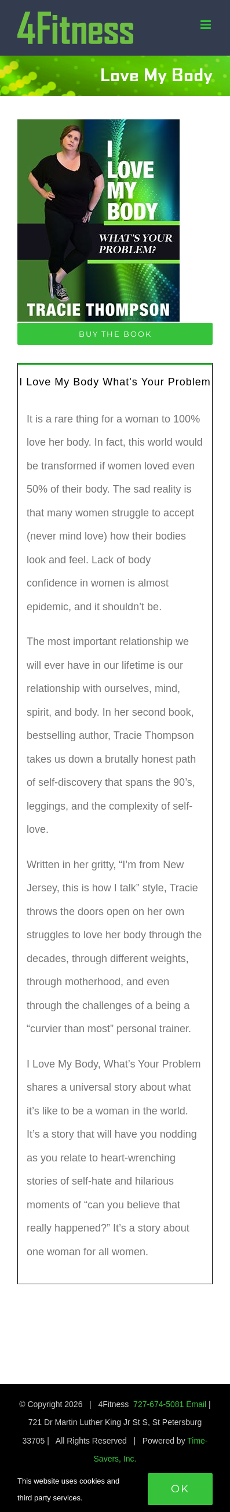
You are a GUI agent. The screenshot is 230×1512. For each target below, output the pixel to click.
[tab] (115, 381)
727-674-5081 (158, 1404)
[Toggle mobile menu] (206, 25)
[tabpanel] (115, 842)
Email (196, 1404)
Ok (180, 1488)
